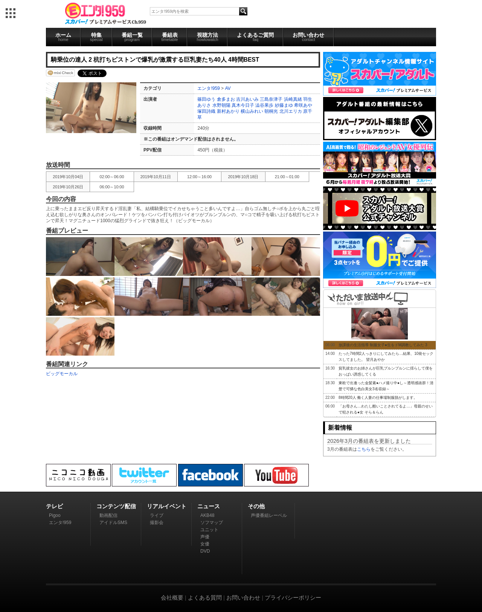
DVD (205, 551)
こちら (364, 449)
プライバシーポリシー (293, 597)
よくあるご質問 (255, 37)
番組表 (170, 37)
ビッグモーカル (62, 373)
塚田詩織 (206, 111)
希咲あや (303, 105)
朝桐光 (271, 111)
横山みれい (252, 111)
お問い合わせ (308, 37)
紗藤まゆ (284, 105)
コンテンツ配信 (116, 506)
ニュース (208, 506)
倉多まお (226, 99)
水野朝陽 (221, 105)
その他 (256, 506)
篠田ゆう (206, 99)
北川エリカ (290, 111)
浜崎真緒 (293, 99)
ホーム (63, 37)
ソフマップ (211, 522)
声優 (204, 536)
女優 (204, 544)
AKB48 (207, 515)
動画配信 (108, 515)
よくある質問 (205, 597)
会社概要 (172, 597)
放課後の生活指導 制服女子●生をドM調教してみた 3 (383, 345)
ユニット (209, 529)
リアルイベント (166, 506)
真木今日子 (243, 105)
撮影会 (156, 522)
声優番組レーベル (269, 515)
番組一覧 (132, 37)
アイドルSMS (113, 522)
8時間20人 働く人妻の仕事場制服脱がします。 (378, 397)
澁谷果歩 (264, 105)
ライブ (156, 515)
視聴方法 (207, 37)
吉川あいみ (247, 99)
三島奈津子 (271, 99)
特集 (96, 37)
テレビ (54, 506)
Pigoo (55, 515)
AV (227, 88)
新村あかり (228, 111)
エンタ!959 (208, 88)
